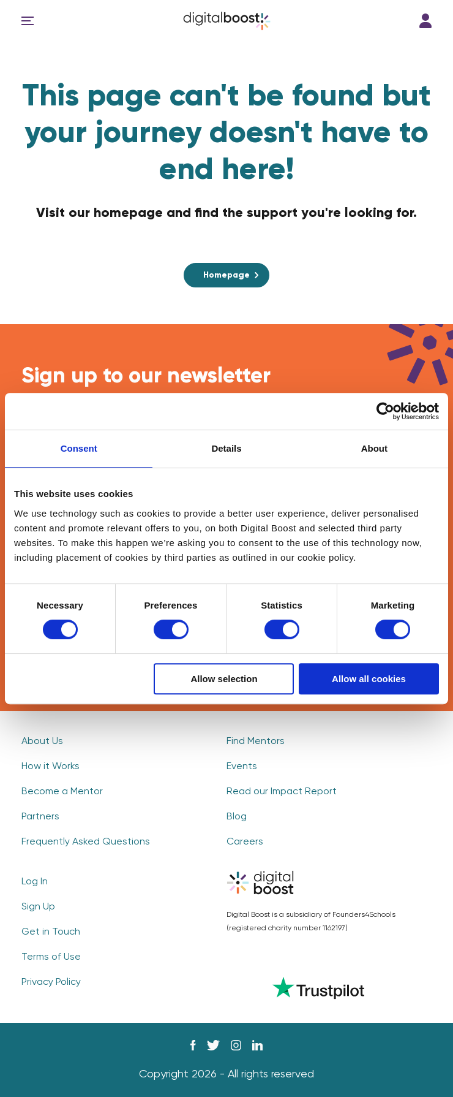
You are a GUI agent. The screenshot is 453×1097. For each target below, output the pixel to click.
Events (241, 767)
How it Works (50, 767)
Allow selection (223, 679)
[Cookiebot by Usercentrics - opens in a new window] (385, 411)
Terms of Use (51, 957)
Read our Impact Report (281, 792)
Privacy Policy (51, 982)
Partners (40, 817)
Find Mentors (255, 741)
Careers (244, 842)
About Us (42, 741)
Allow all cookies (369, 679)
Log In (425, 20)
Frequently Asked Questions (85, 842)
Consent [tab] (79, 448)
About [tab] (374, 448)
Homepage (226, 275)
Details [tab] (226, 448)
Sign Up (38, 907)
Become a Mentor (62, 792)
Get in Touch (50, 932)
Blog (236, 817)
